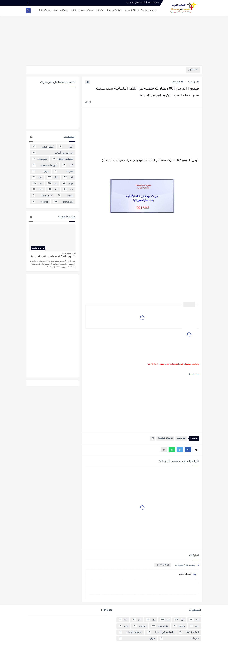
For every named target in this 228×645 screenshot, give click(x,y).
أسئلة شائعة (43, 146)
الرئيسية (193, 82)
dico (37, 189)
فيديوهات (177, 82)
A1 (153, 438)
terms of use (153, 3)
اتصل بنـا (129, 3)
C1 (68, 189)
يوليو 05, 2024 (67, 253)
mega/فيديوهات (86, 10)
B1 (52, 183)
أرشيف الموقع (141, 3)
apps (67, 183)
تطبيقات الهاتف (62, 159)
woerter (40, 201)
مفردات (99, 10)
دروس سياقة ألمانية (48, 10)
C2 (53, 189)
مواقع (40, 171)
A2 (52, 177)
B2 (37, 183)
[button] (188, 449)
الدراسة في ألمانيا (114, 10)
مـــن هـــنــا (194, 374)
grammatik (63, 201)
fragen (65, 195)
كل (67, 165)
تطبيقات (64, 10)
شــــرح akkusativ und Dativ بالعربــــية (53, 256)
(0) (88, 102)
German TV (42, 195)
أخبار (66, 146)
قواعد (73, 10)
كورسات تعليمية (149, 10)
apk (37, 177)
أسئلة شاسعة (132, 10)
